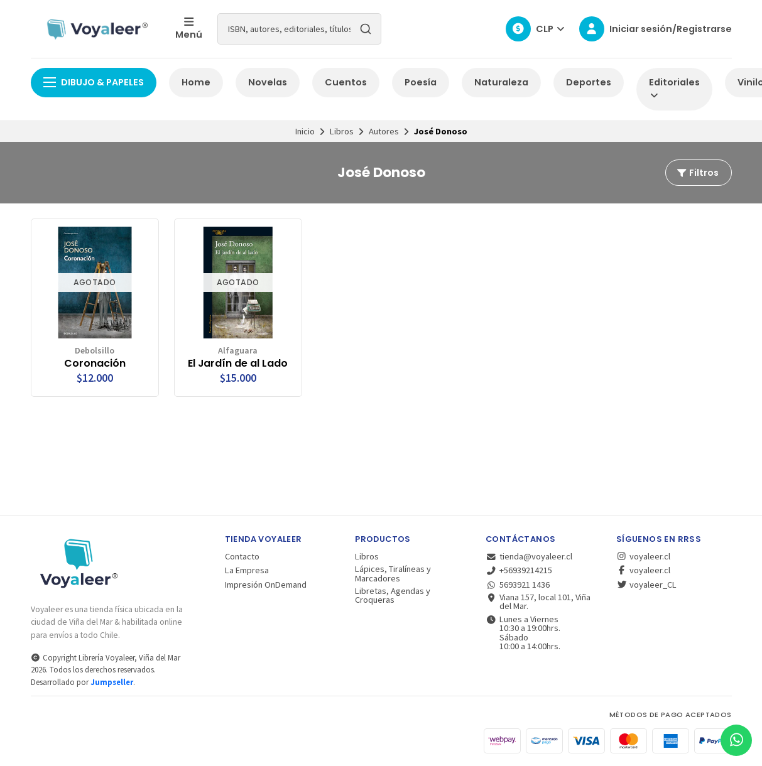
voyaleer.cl (643, 556)
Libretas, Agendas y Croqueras (392, 595)
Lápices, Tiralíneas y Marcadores (393, 573)
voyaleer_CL (646, 584)
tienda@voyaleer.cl (529, 556)
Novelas (267, 82)
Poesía (421, 82)
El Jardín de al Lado (238, 363)
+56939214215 (519, 570)
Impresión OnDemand (266, 584)
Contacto (242, 556)
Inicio (305, 131)
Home (196, 82)
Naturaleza (501, 82)
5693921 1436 (518, 584)
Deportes (588, 82)
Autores (384, 131)
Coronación (95, 363)
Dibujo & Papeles (93, 82)
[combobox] (299, 29)
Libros (342, 131)
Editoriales (674, 88)
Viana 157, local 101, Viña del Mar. (538, 602)
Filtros (697, 172)
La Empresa (247, 570)
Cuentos (346, 82)
